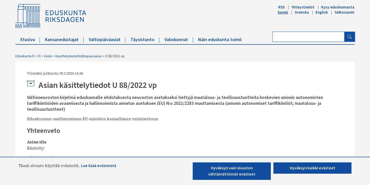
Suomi (283, 12)
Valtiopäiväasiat (107, 39)
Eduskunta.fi (24, 56)
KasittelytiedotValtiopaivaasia (78, 56)
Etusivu (30, 39)
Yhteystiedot (302, 7)
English (322, 12)
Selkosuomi (344, 12)
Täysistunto (145, 39)
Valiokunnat (178, 39)
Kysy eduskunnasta (337, 7)
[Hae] (349, 37)
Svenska (302, 12)
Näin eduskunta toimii (220, 39)
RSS (281, 7)
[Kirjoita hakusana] (308, 37)
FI (39, 56)
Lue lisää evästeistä (98, 166)
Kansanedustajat (64, 39)
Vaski (48, 56)
